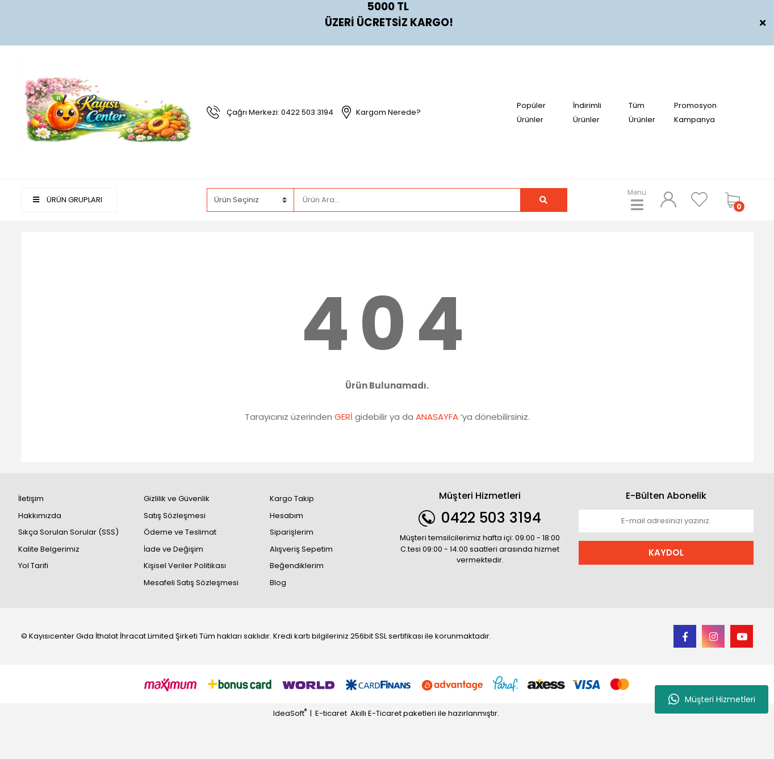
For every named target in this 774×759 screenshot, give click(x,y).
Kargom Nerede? (388, 112)
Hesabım (286, 515)
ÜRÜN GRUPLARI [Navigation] (67, 199)
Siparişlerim (291, 532)
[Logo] (108, 111)
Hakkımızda (39, 515)
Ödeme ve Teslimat (180, 532)
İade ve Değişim (173, 549)
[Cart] (736, 200)
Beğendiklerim (297, 565)
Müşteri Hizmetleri (711, 699)
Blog (278, 582)
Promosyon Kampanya (695, 112)
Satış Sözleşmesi (175, 515)
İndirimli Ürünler (587, 112)
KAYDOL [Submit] (666, 552)
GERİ (343, 417)
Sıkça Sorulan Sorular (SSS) (68, 532)
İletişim (31, 498)
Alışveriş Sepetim (301, 549)
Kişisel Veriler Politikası (185, 565)
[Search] (407, 200)
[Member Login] (668, 199)
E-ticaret (331, 713)
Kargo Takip (292, 498)
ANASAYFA (437, 417)
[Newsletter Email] (666, 521)
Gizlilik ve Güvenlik (177, 498)
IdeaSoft (290, 713)
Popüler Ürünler (531, 112)
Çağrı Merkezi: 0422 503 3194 (280, 112)
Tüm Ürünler (642, 112)
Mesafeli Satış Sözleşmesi (191, 582)
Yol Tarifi (33, 565)
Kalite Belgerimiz (49, 549)
